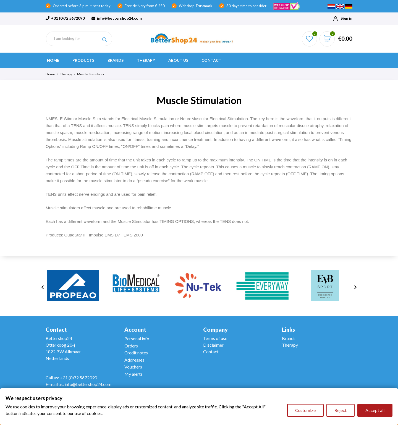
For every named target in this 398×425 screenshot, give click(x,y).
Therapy (146, 60)
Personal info (136, 338)
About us (178, 60)
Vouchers (133, 366)
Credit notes (136, 352)
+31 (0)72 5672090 (65, 18)
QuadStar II (75, 235)
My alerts (133, 374)
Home (53, 60)
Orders (131, 345)
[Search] (79, 39)
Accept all (374, 410)
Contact (211, 60)
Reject (340, 410)
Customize (305, 410)
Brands (116, 60)
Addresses (134, 359)
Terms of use (215, 338)
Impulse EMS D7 (104, 235)
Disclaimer (213, 344)
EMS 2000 (133, 235)
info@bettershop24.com (116, 18)
